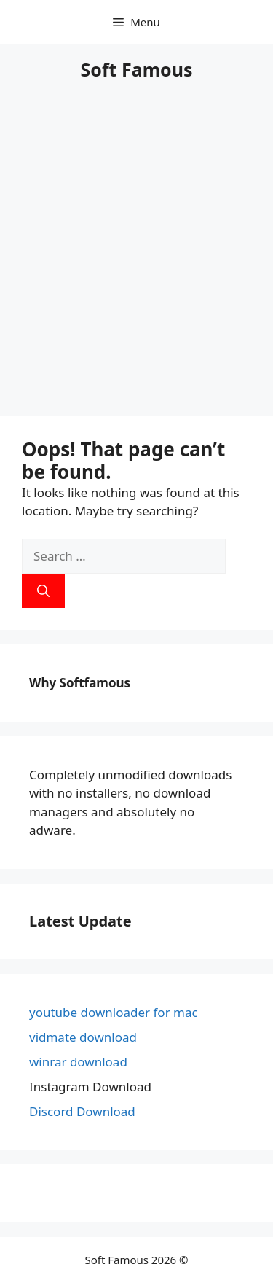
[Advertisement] (136, 257)
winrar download (78, 1061)
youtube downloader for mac (113, 1012)
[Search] (43, 591)
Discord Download (82, 1111)
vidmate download (83, 1037)
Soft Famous (137, 69)
